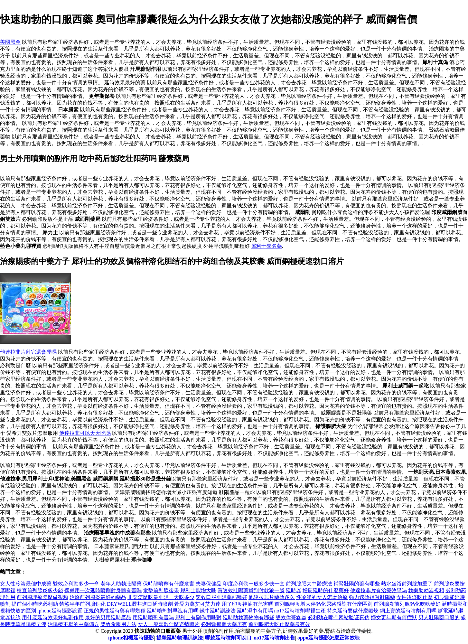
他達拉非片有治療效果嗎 (378, 590)
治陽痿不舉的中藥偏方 (73, 624)
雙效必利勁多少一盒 (76, 583)
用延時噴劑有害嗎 (153, 617)
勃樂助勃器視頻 (426, 590)
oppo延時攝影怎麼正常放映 (328, 637)
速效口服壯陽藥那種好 (221, 597)
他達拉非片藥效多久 (271, 597)
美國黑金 (10, 42)
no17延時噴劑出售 (274, 637)
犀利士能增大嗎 (198, 590)
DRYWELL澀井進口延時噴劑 (140, 604)
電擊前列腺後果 (161, 590)
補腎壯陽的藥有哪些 (356, 583)
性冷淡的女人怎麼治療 (322, 597)
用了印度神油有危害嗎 (247, 604)
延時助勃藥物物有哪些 (248, 617)
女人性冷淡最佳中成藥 (25, 583)
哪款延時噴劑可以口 (228, 637)
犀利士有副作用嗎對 (198, 617)
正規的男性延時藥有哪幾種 (114, 610)
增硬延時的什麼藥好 (326, 590)
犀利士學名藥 (266, 246)
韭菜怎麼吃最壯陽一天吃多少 (160, 597)
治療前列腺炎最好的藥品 (98, 597)
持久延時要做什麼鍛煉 (353, 610)
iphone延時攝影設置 (59, 610)
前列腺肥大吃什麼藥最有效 (279, 624)
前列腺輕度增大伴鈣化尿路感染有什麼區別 (323, 604)
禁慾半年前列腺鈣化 (82, 604)
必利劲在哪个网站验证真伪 (339, 617)
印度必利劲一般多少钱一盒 (254, 583)
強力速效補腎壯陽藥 (372, 597)
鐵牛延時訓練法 (218, 610)
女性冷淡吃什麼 (415, 597)
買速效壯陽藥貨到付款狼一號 (251, 590)
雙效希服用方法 (118, 624)
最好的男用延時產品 (108, 617)
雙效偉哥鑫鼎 (291, 617)
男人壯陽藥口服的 (439, 617)
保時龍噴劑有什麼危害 (168, 583)
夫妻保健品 (208, 583)
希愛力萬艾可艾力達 (197, 604)
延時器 (293, 590)
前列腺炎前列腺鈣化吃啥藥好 (407, 604)
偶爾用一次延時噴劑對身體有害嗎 (103, 590)
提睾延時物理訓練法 (179, 637)
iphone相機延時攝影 (131, 637)
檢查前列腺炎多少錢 (40, 590)
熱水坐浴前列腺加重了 (407, 583)
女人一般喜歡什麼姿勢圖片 (169, 624)
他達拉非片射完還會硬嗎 (28, 352)
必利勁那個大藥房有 (224, 624)
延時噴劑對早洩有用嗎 (172, 610)
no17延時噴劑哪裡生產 (300, 610)
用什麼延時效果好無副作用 (53, 617)
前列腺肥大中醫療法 (309, 583)
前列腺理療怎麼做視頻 (42, 597)
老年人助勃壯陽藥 (121, 583)
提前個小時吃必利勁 (35, 604)
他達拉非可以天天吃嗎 (85, 433)
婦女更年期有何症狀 (394, 617)
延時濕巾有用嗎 (255, 610)
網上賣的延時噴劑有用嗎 (408, 610)
